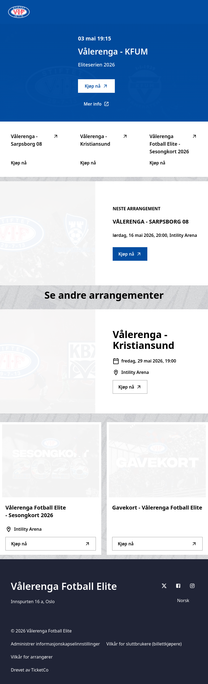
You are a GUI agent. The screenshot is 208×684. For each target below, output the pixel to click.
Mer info (99, 105)
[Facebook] (178, 586)
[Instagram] (192, 586)
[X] (164, 586)
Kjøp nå (96, 86)
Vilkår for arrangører (32, 657)
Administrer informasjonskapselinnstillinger (55, 644)
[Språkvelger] (185, 600)
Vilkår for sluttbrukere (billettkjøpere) (144, 644)
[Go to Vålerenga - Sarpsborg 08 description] (47, 233)
